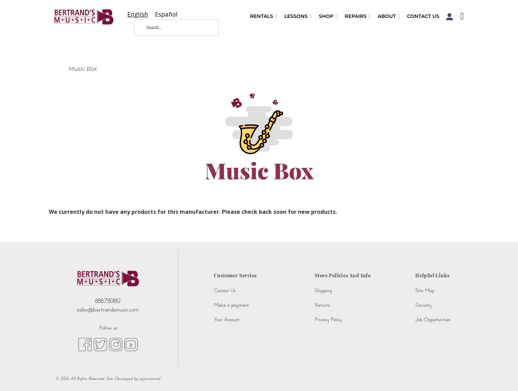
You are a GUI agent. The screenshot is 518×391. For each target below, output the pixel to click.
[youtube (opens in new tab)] (131, 344)
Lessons (298, 16)
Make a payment (231, 305)
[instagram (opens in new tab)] (115, 344)
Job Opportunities (433, 320)
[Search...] (171, 28)
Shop (328, 16)
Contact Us (423, 16)
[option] (166, 14)
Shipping (323, 291)
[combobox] (138, 14)
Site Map (424, 291)
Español (166, 14)
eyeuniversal (149, 378)
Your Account (226, 320)
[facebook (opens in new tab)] (85, 344)
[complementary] (502, 375)
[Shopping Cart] (460, 17)
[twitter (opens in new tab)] (100, 344)
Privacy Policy (328, 320)
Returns (322, 305)
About (389, 16)
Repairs (358, 16)
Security (423, 305)
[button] (449, 16)
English (137, 14)
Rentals (264, 16)
